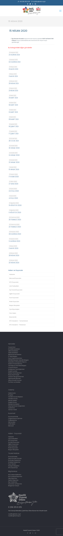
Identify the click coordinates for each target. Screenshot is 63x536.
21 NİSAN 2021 (13, 91)
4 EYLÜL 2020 (13, 198)
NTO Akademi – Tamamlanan (18, 321)
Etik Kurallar (11, 422)
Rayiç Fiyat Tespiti (13, 375)
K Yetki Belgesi (12, 356)
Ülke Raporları (12, 478)
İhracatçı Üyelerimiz (14, 460)
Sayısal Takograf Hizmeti (16, 377)
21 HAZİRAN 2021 (14, 55)
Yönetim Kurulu (13, 399)
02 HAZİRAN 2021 (14, 62)
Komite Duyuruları (13, 442)
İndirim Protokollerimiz (15, 364)
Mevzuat (11, 426)
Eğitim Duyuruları (14, 294)
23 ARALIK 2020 (14, 162)
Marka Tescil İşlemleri (15, 373)
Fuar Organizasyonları (15, 358)
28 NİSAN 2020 (14, 255)
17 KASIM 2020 (14, 177)
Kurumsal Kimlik (13, 417)
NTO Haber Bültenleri (14, 475)
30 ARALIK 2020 (14, 148)
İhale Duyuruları (14, 301)
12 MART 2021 (13, 112)
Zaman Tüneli (12, 410)
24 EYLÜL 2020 (14, 191)
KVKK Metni (11, 424)
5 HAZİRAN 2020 (14, 241)
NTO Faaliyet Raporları (15, 476)
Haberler (12, 274)
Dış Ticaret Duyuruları (15, 290)
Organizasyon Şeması (15, 418)
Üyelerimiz (11, 408)
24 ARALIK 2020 (14, 155)
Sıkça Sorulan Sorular (15, 380)
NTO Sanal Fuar (13, 468)
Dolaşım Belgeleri (13, 466)
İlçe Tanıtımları (12, 482)
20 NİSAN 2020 (14, 263)
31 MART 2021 (13, 98)
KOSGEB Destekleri (14, 349)
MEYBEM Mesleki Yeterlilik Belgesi (18, 360)
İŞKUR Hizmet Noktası (14, 354)
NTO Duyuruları (14, 282)
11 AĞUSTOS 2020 (15, 212)
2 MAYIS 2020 (13, 248)
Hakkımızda (12, 393)
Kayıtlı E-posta (12, 371)
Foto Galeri (12, 313)
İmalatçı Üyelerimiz (14, 462)
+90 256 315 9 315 (24, 1)
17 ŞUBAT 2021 (13, 134)
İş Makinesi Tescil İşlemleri (16, 369)
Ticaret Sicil (11, 347)
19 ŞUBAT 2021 (14, 126)
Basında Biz (12, 317)
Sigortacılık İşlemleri (14, 378)
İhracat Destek (12, 457)
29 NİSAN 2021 (14, 83)
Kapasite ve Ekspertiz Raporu (17, 362)
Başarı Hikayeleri (14, 305)
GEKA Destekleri (13, 351)
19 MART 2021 (13, 105)
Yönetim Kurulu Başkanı (15, 397)
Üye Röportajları (14, 309)
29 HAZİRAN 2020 (15, 234)
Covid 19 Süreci (13, 367)
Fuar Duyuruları (14, 298)
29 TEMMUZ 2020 (15, 220)
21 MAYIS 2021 (13, 69)
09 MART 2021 (14, 119)
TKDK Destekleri (13, 353)
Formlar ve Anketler (14, 382)
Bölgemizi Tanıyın (13, 486)
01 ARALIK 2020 (14, 169)
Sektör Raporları (13, 480)
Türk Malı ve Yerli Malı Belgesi (17, 365)
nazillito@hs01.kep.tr (14, 516)
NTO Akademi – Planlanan (17, 325)
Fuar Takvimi (12, 464)
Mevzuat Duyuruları (15, 278)
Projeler (10, 395)
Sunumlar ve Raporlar (15, 484)
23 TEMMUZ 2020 (15, 227)
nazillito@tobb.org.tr (39, 1)
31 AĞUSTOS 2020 (15, 205)
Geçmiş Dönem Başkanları (16, 406)
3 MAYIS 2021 (13, 76)
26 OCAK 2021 (14, 141)
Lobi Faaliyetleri (14, 286)
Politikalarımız (12, 420)
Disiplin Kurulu (12, 402)
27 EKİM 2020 (13, 184)
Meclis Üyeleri (12, 400)
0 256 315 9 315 (15, 507)
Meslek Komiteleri (13, 404)
